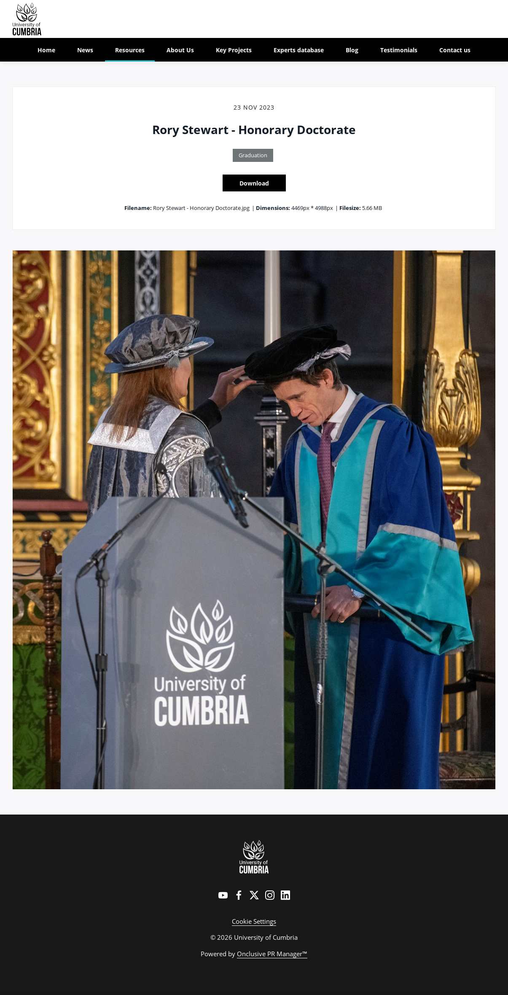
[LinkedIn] (285, 895)
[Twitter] (254, 895)
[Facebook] (238, 895)
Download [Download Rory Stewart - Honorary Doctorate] (254, 183)
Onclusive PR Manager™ (272, 953)
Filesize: (350, 208)
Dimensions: (273, 208)
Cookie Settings (254, 921)
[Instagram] (269, 895)
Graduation (253, 155)
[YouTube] (223, 895)
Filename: (138, 208)
